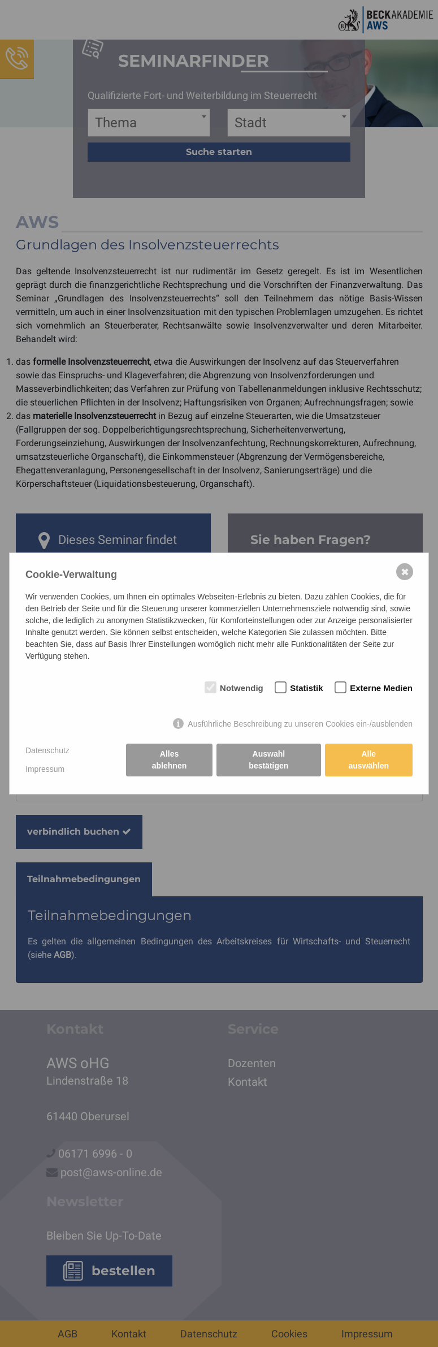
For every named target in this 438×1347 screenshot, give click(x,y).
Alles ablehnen (169, 759)
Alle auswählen (369, 759)
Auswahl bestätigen (268, 759)
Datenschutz (47, 750)
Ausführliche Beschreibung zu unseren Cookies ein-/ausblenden (300, 723)
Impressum (44, 769)
